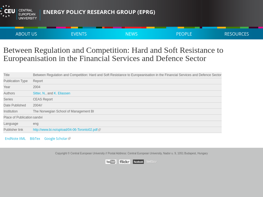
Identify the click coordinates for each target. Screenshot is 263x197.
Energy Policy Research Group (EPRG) (99, 12)
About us (26, 34)
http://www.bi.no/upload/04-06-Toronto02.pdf (65, 130)
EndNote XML (15, 138)
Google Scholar (55, 138)
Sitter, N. (39, 93)
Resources (236, 34)
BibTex (35, 138)
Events (79, 34)
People (184, 34)
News (131, 34)
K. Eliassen (62, 93)
